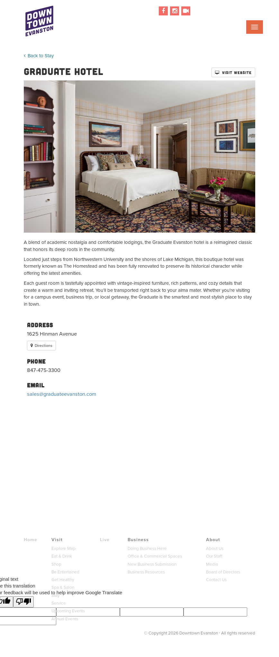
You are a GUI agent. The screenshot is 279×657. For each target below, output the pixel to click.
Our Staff (214, 556)
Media (212, 564)
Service (58, 603)
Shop (56, 564)
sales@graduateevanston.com (61, 394)
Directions (41, 345)
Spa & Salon (62, 587)
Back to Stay (39, 55)
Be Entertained (65, 572)
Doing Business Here (147, 548)
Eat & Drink (61, 556)
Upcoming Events (68, 611)
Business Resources (146, 572)
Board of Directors (223, 572)
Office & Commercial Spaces (155, 556)
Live (105, 539)
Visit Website (233, 72)
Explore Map (63, 548)
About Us (214, 548)
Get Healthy (62, 580)
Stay (55, 595)
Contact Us (216, 580)
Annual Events (64, 619)
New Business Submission (152, 564)
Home (30, 539)
